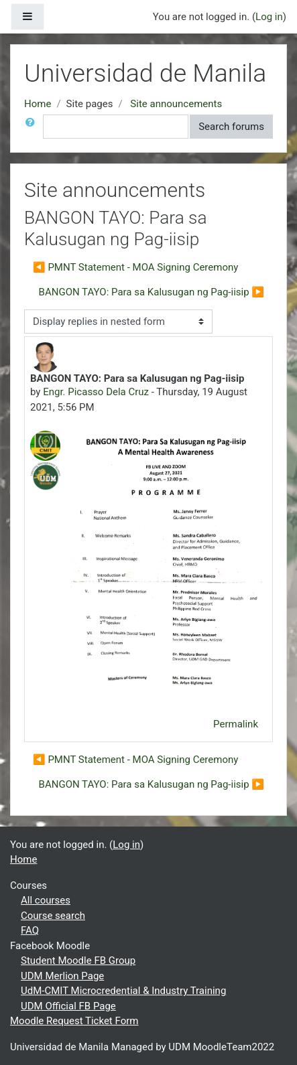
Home (37, 104)
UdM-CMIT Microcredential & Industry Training (123, 991)
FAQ (30, 930)
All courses (45, 900)
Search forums (231, 127)
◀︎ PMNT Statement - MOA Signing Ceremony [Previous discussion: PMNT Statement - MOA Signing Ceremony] (135, 267)
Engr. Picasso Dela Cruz (96, 392)
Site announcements (176, 104)
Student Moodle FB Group (78, 960)
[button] (33, 127)
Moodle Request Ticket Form (74, 1021)
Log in (269, 17)
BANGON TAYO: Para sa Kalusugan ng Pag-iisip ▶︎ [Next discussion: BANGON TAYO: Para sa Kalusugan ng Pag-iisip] (151, 292)
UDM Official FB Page (68, 1006)
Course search (53, 916)
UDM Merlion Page (62, 976)
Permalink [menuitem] (235, 724)
